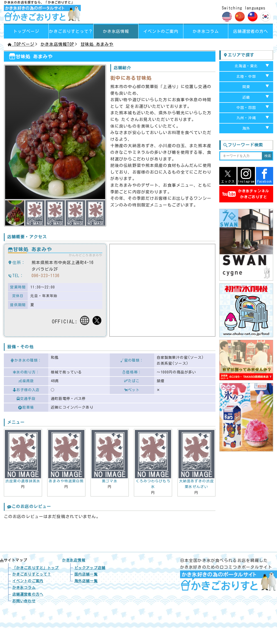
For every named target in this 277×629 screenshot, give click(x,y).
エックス (227, 176)
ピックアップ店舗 (89, 568)
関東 (246, 87)
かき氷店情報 (116, 31)
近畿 (246, 97)
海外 (246, 128)
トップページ (26, 31)
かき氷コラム (206, 31)
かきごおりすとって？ (31, 574)
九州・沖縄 (246, 118)
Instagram (246, 176)
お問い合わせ (24, 601)
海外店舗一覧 (86, 581)
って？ (71, 31)
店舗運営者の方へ (250, 31)
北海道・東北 (246, 66)
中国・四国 (246, 107)
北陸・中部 (246, 76)
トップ (35, 568)
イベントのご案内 (161, 31)
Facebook (264, 176)
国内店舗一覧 (86, 574)
